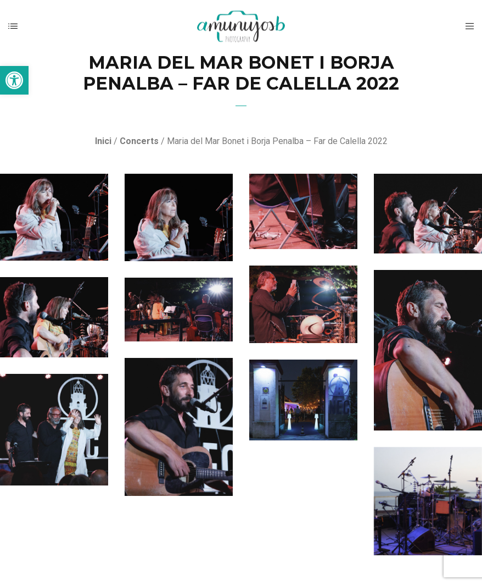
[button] (14, 80)
